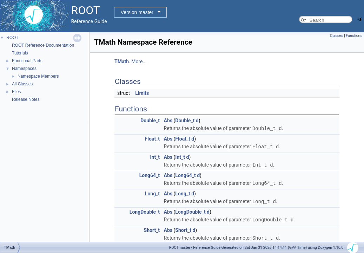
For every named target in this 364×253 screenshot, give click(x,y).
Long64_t (149, 174)
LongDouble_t (145, 210)
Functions (354, 35)
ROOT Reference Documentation (43, 45)
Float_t (152, 138)
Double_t (150, 120)
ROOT (12, 37)
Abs (168, 120)
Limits (142, 93)
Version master (137, 12)
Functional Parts (27, 60)
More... (138, 61)
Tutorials (20, 53)
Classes (336, 35)
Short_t (152, 228)
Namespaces (24, 68)
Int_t (155, 156)
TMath (121, 61)
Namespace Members (38, 76)
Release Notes (26, 99)
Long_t (152, 192)
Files (16, 91)
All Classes (22, 84)
